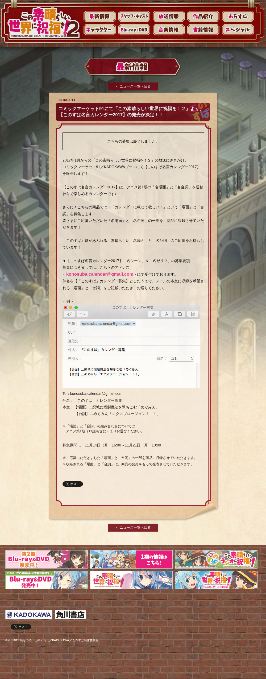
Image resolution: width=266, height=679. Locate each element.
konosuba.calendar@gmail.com (99, 274)
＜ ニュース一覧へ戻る (133, 86)
